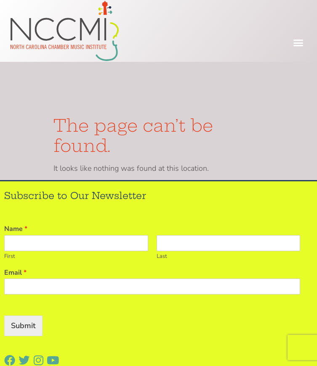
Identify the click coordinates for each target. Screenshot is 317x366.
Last (162, 206)
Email (15, 222)
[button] (298, 43)
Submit (23, 276)
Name (15, 178)
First (9, 206)
